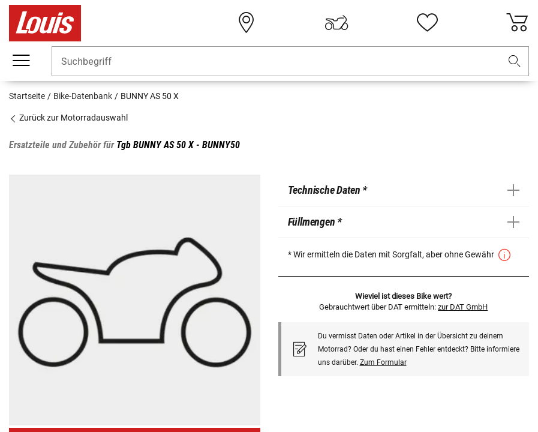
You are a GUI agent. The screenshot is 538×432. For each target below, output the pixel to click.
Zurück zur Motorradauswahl (68, 117)
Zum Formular (383, 362)
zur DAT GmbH (463, 306)
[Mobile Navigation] (21, 61)
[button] (514, 61)
